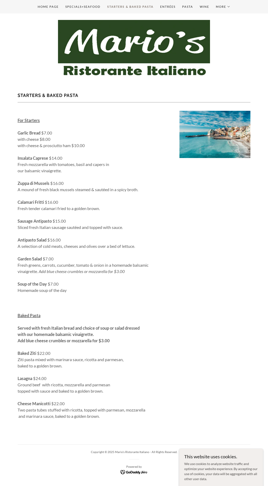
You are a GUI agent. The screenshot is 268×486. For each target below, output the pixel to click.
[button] (223, 6)
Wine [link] (204, 6)
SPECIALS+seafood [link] (82, 6)
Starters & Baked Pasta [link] (130, 6)
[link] (134, 48)
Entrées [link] (167, 6)
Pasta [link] (187, 6)
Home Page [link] (48, 6)
